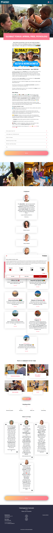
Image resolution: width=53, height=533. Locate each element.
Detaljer (44, 273)
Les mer (15, 285)
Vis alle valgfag (26, 398)
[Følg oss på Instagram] (26, 519)
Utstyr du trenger (26, 137)
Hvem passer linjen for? (26, 130)
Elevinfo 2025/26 (45, 514)
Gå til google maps (8, 520)
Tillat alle (40, 276)
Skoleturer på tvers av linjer (26, 140)
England (34, 126)
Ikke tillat (12, 276)
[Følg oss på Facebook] (26, 516)
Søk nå (26, 153)
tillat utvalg (26, 276)
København (14, 127)
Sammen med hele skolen (26, 143)
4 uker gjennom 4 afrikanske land (26, 134)
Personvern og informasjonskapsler (26, 529)
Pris (26, 147)
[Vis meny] (50, 2)
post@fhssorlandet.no (11, 523)
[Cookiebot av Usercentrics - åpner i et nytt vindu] (43, 256)
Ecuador (30, 126)
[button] (2, 175)
